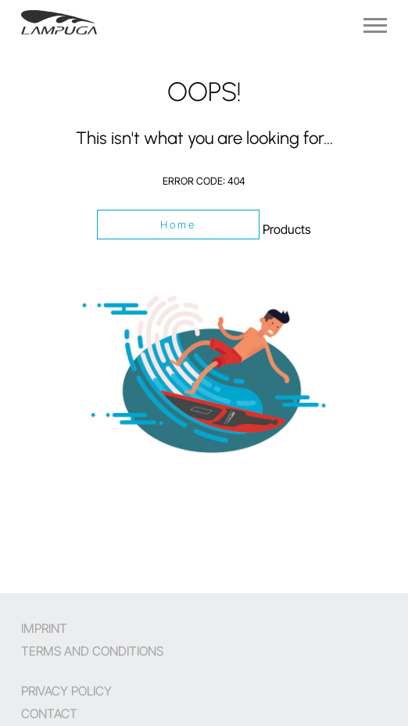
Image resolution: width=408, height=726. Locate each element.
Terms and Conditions (92, 651)
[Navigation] (375, 25)
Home (178, 224)
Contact (49, 713)
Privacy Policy (66, 691)
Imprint (44, 628)
